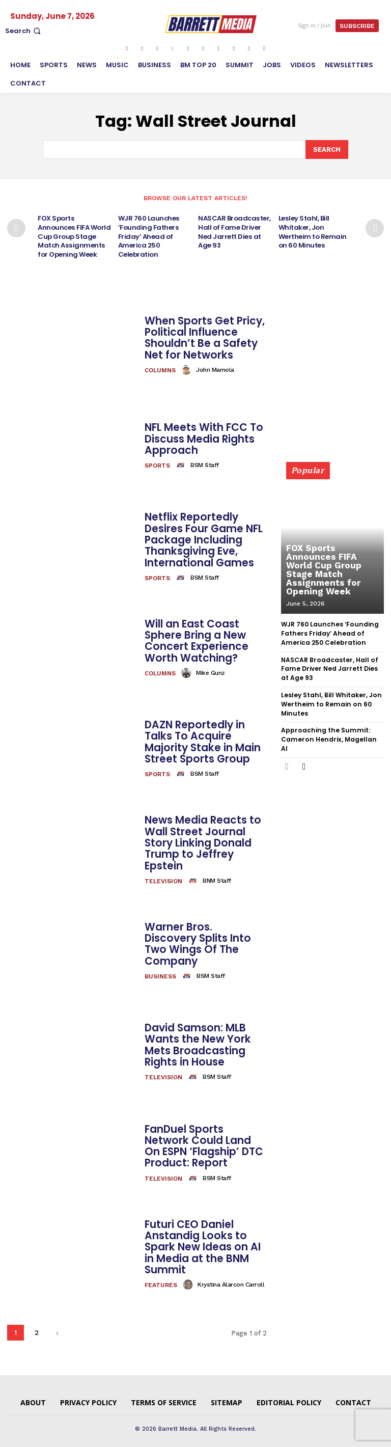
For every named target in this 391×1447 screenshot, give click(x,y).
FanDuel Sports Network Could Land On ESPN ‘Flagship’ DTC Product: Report (204, 1143)
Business (160, 967)
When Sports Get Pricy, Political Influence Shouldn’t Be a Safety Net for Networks (204, 335)
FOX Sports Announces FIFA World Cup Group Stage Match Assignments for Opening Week (75, 234)
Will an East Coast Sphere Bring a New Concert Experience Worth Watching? (196, 638)
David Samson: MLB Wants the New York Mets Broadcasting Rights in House (197, 1042)
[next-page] (375, 228)
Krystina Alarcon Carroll (231, 1281)
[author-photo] (187, 366)
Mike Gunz (210, 669)
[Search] (326, 149)
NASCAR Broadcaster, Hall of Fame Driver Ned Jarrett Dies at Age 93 (234, 230)
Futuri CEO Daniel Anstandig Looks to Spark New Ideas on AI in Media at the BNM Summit (202, 1243)
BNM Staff (217, 877)
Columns (160, 366)
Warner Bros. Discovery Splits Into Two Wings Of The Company (205, 940)
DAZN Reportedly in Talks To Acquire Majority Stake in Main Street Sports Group (202, 739)
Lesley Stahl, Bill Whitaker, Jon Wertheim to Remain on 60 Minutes (312, 230)
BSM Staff (204, 462)
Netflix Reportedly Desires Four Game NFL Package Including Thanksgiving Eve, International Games (203, 536)
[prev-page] (16, 228)
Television (163, 877)
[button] (24, 31)
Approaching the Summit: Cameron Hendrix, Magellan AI (330, 728)
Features (161, 1281)
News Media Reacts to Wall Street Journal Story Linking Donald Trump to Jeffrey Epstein (202, 839)
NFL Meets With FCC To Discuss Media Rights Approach (203, 436)
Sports (157, 462)
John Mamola (215, 366)
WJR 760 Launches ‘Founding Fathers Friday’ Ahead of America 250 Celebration (148, 234)
